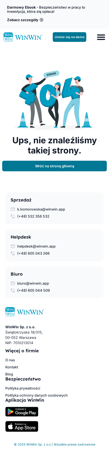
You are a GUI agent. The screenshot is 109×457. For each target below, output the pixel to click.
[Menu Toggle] (101, 37)
